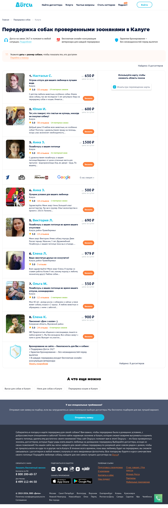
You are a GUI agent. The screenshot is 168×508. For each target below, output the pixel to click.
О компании (103, 475)
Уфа (138, 500)
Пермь (94, 500)
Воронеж (93, 497)
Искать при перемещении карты (133, 86)
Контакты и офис (106, 479)
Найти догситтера (52, 4)
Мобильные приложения (138, 485)
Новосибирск (75, 500)
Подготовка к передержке (110, 471)
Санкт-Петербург (66, 497)
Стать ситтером (106, 4)
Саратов (129, 500)
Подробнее (26, 41)
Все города (54, 503)
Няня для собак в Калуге (49, 392)
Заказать (88, 98)
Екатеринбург (106, 497)
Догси (115, 458)
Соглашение (21, 503)
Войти (144, 4)
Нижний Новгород (57, 500)
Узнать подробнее (38, 367)
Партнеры (131, 482)
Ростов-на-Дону (107, 500)
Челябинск (147, 500)
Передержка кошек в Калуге (83, 392)
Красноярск (129, 497)
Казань (118, 497)
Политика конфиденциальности (30, 500)
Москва (52, 497)
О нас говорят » (87, 179)
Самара (120, 500)
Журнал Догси (133, 478)
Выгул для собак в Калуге (18, 392)
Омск (86, 500)
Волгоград (81, 497)
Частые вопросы (85, 4)
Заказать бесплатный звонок (30, 471)
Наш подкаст (104, 482)
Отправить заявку (84, 421)
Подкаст (122, 4)
